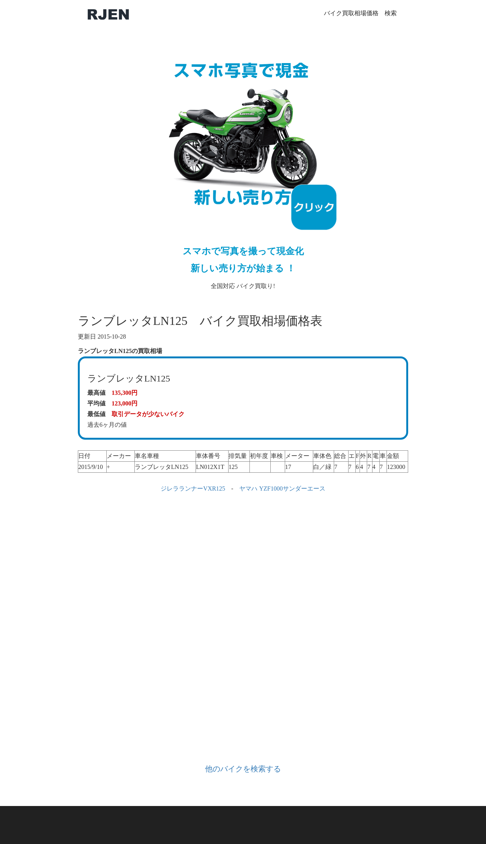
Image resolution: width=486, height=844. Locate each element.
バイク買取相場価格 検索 (360, 13)
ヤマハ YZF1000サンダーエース (282, 488)
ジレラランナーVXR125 (193, 488)
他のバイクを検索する (243, 769)
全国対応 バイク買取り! (243, 165)
